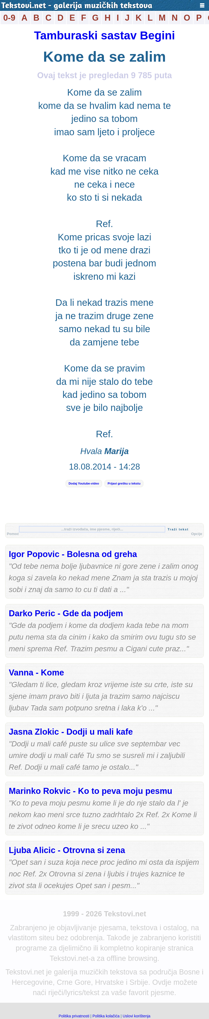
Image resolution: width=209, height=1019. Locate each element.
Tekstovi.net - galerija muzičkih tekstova (76, 6)
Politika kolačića (106, 1016)
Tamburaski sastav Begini (104, 35)
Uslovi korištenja (136, 1016)
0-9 (9, 18)
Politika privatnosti (74, 1016)
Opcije (196, 534)
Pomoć (13, 534)
